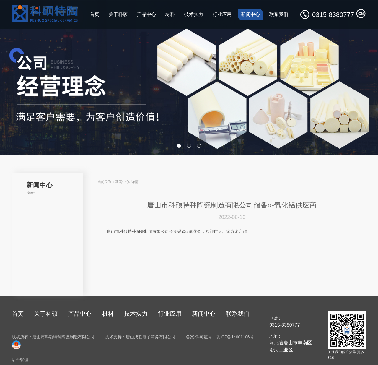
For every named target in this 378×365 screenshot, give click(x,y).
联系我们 (278, 14)
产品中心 (146, 14)
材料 (170, 14)
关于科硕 (118, 14)
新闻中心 (250, 14)
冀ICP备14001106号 (235, 337)
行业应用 (222, 14)
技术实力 (193, 14)
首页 (94, 14)
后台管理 (20, 359)
